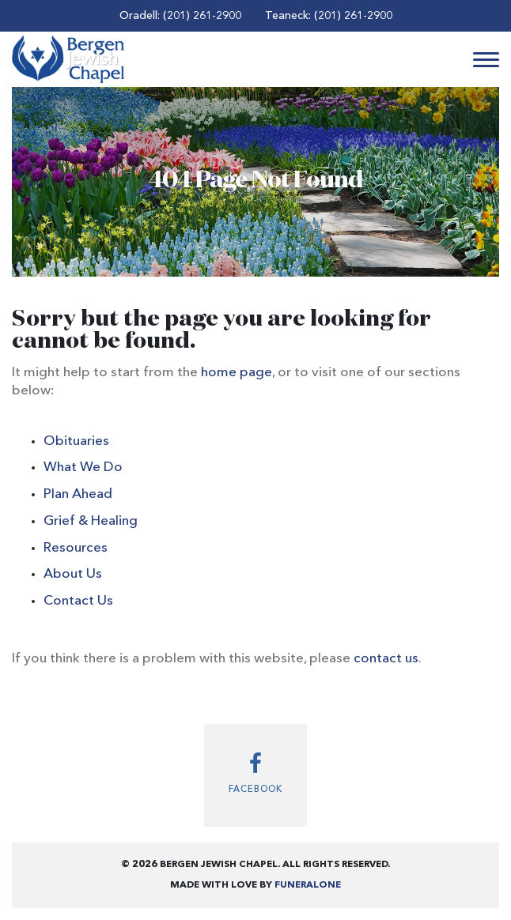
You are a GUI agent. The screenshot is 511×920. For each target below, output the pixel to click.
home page (236, 372)
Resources (76, 548)
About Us (73, 574)
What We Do (83, 467)
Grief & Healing (91, 521)
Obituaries (76, 441)
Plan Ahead (78, 494)
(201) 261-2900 (202, 15)
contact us (386, 658)
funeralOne (307, 885)
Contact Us (78, 601)
